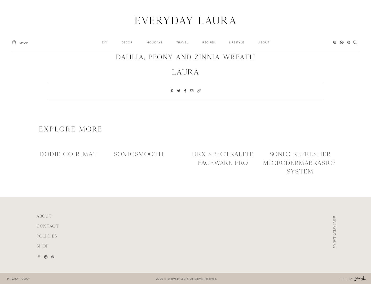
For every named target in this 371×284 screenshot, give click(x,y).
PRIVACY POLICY (18, 278)
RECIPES (208, 42)
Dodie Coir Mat (68, 154)
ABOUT (263, 42)
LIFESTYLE (236, 42)
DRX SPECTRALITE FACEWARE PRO (223, 158)
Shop (42, 245)
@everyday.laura (334, 232)
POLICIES (46, 235)
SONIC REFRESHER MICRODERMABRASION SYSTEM (300, 162)
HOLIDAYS (154, 42)
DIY (104, 42)
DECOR (126, 42)
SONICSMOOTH (139, 154)
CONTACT (47, 225)
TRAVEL (182, 42)
